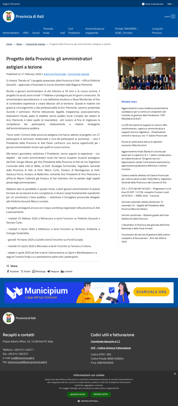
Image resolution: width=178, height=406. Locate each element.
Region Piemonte (11, 4)
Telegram (53, 271)
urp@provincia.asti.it (22, 358)
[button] (89, 401)
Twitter (25, 271)
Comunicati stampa (35, 44)
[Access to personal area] (152, 3)
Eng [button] (171, 3)
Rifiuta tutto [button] (101, 394)
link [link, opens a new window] (117, 388)
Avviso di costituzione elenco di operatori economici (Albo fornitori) (142, 143)
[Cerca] (171, 16)
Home (9, 44)
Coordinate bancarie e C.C (105, 341)
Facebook (12, 271)
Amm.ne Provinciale (55, 74)
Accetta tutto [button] (77, 394)
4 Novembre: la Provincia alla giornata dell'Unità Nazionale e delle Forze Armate (145, 226)
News (19, 44)
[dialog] (89, 388)
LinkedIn (66, 271)
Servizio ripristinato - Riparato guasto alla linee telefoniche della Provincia (145, 216)
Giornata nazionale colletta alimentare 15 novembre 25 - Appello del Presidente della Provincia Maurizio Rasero (143, 205)
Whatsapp (38, 271)
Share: (12, 266)
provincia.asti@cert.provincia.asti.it (27, 362)
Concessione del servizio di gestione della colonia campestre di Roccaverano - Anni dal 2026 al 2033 (146, 238)
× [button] (175, 374)
